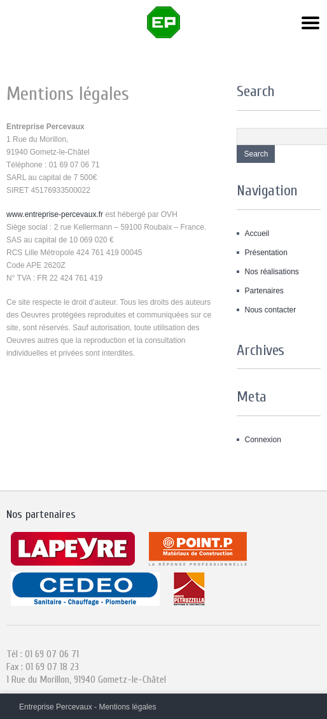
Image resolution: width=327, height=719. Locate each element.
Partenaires (263, 290)
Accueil (256, 233)
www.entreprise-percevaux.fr (54, 214)
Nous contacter (270, 309)
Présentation (265, 252)
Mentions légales (127, 706)
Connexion (262, 439)
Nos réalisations (271, 271)
